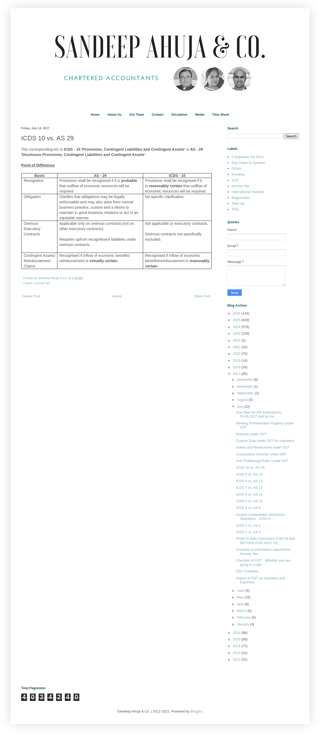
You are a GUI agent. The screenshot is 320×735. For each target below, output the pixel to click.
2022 (237, 340)
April (241, 604)
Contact (158, 114)
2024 (237, 327)
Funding (238, 174)
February (244, 617)
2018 (237, 367)
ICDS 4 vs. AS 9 (248, 508)
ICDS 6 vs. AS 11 (249, 494)
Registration (241, 198)
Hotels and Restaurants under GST (263, 447)
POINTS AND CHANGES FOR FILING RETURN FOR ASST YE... (265, 541)
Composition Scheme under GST (261, 454)
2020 (237, 354)
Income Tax (42, 283)
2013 (237, 653)
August (243, 400)
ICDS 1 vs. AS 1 (248, 532)
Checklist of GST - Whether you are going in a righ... (263, 562)
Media (199, 114)
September (246, 393)
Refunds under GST (251, 434)
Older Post (202, 296)
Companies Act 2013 (247, 157)
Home (95, 114)
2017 (237, 374)
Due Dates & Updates (248, 163)
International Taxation (248, 192)
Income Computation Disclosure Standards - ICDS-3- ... (260, 517)
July (240, 407)
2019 (237, 360)
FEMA (236, 169)
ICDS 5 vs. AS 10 (249, 501)
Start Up (238, 203)
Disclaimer (179, 114)
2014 (237, 646)
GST (235, 180)
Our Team (136, 114)
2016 (237, 633)
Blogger (196, 711)
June (241, 591)
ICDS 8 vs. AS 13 (249, 481)
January (243, 624)
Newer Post (31, 296)
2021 (237, 347)
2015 (237, 639)
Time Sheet (220, 114)
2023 (237, 333)
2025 (237, 320)
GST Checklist (247, 571)
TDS (235, 209)
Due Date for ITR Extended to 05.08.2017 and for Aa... (258, 414)
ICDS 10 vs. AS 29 (250, 467)
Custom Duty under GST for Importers (265, 441)
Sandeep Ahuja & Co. (53, 278)
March (242, 611)
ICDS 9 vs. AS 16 (249, 474)
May (240, 597)
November (245, 386)
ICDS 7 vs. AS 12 (249, 488)
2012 (237, 659)
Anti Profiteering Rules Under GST (262, 461)
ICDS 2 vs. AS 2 (248, 525)
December (245, 380)
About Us (114, 114)
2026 (237, 313)
